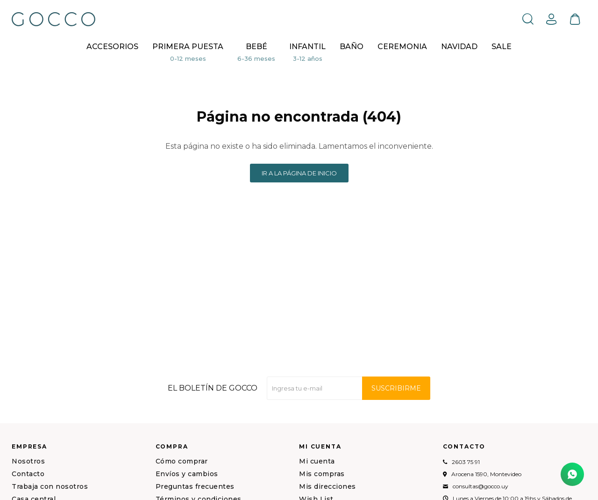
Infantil (307, 46)
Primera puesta (187, 46)
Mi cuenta (317, 461)
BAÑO (351, 46)
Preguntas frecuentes (195, 486)
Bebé (256, 46)
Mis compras (322, 474)
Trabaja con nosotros (50, 486)
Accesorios (112, 46)
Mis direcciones (327, 486)
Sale (501, 46)
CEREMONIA (402, 46)
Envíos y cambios (187, 474)
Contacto (28, 474)
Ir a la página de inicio (299, 173)
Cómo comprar (182, 461)
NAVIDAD (459, 46)
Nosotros (28, 461)
